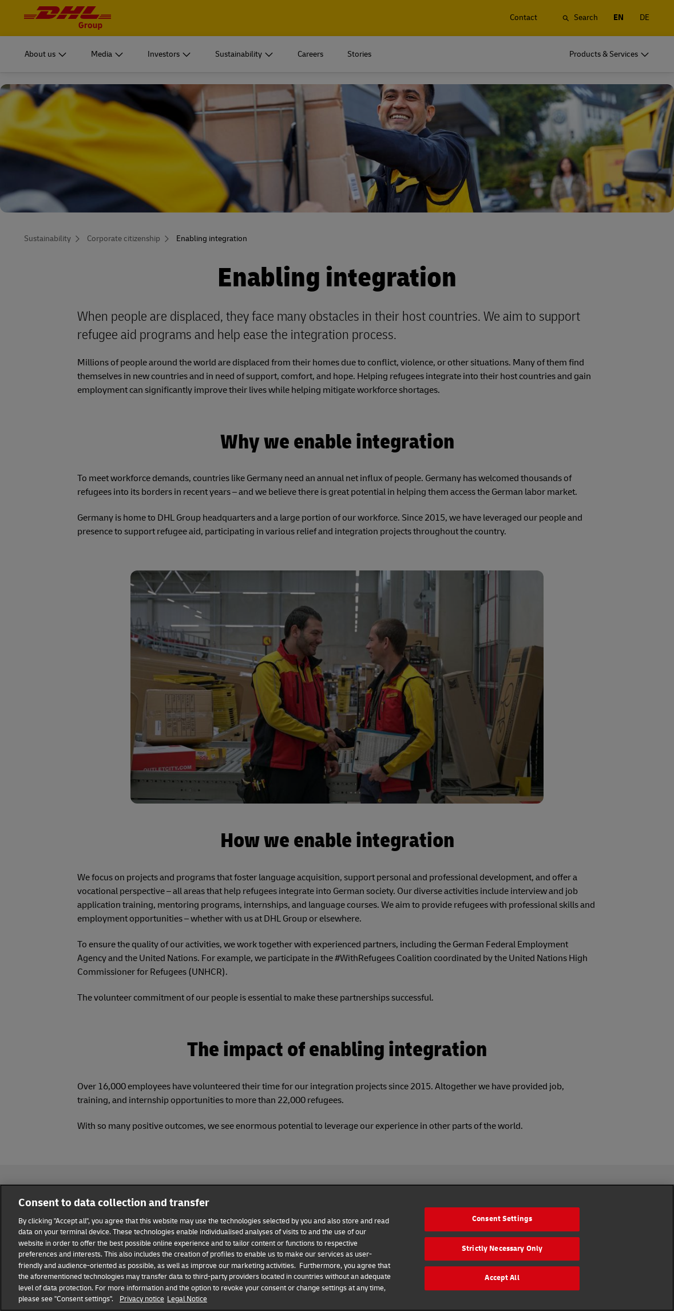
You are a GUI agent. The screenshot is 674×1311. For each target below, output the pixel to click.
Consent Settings (502, 1236)
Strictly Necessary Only (502, 1265)
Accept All (502, 1295)
